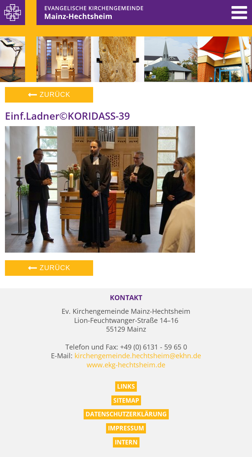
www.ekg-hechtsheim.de (126, 364)
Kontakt (126, 297)
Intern (126, 442)
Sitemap (126, 400)
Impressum (126, 428)
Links (126, 386)
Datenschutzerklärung (126, 414)
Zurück (49, 94)
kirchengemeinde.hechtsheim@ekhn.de (137, 355)
